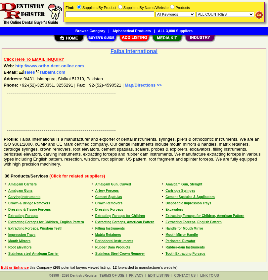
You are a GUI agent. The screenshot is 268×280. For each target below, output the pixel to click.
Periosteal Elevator (180, 241)
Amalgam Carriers (22, 184)
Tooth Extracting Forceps (185, 253)
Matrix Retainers (108, 235)
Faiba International (134, 51)
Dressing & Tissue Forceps (29, 209)
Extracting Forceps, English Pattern (193, 222)
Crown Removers (108, 203)
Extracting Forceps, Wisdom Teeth (35, 228)
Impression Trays (21, 235)
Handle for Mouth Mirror (184, 228)
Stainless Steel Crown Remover (120, 253)
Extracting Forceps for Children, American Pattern (204, 216)
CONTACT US (185, 275)
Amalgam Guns (20, 190)
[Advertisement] (132, 110)
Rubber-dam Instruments (185, 247)
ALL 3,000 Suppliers (175, 31)
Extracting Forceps (23, 216)
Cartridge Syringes (180, 190)
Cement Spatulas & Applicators (190, 197)
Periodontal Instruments (114, 241)
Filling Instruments (110, 228)
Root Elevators (20, 247)
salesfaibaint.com (42, 72)
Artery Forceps (107, 190)
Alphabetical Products (131, 31)
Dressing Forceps (109, 209)
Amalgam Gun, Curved (113, 184)
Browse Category (90, 31)
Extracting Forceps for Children (120, 216)
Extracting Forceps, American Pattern (125, 222)
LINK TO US (209, 275)
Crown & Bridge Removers (29, 203)
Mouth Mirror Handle (181, 235)
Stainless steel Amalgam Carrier (33, 253)
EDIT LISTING (158, 275)
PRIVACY (136, 275)
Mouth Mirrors (19, 241)
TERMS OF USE (112, 275)
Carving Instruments (24, 197)
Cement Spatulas (108, 197)
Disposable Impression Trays (188, 203)
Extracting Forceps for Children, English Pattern (46, 222)
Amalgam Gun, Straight (183, 184)
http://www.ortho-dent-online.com (49, 65)
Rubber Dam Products (112, 247)
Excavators (174, 209)
